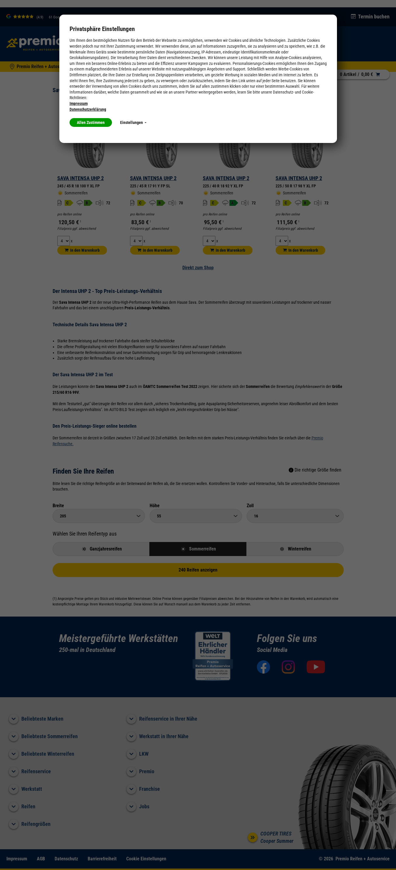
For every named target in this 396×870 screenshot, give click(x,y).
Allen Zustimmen (91, 122)
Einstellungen (133, 122)
